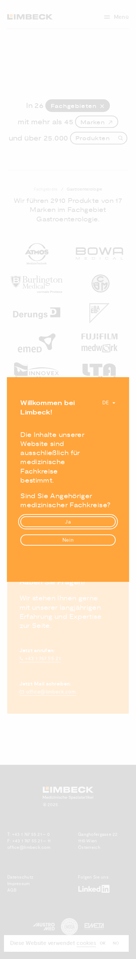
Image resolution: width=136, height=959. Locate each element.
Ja (68, 522)
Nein (68, 540)
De (105, 403)
